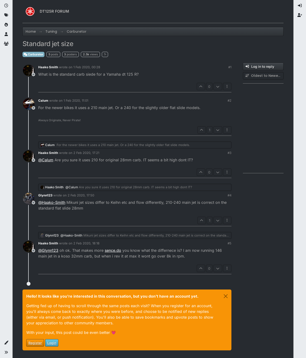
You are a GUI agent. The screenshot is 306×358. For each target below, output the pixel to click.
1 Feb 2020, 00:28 (86, 67)
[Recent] (6, 6)
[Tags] (6, 15)
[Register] (299, 15)
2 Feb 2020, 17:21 (86, 153)
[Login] (299, 6)
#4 (229, 195)
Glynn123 (45, 195)
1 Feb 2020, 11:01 (76, 100)
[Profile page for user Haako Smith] (28, 70)
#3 (229, 153)
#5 (229, 243)
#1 (229, 67)
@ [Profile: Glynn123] (48, 250)
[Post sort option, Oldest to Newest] (263, 75)
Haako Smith (48, 67)
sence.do (113, 250)
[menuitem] (299, 6)
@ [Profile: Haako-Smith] (51, 202)
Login (51, 343)
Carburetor (33, 54)
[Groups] (6, 44)
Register (35, 343)
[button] (6, 343)
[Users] (6, 34)
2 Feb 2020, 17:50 (81, 195)
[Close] (225, 296)
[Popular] (6, 25)
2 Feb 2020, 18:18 (86, 243)
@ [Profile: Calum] (45, 160)
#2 (229, 100)
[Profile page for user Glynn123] (28, 198)
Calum (43, 100)
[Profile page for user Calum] (28, 104)
